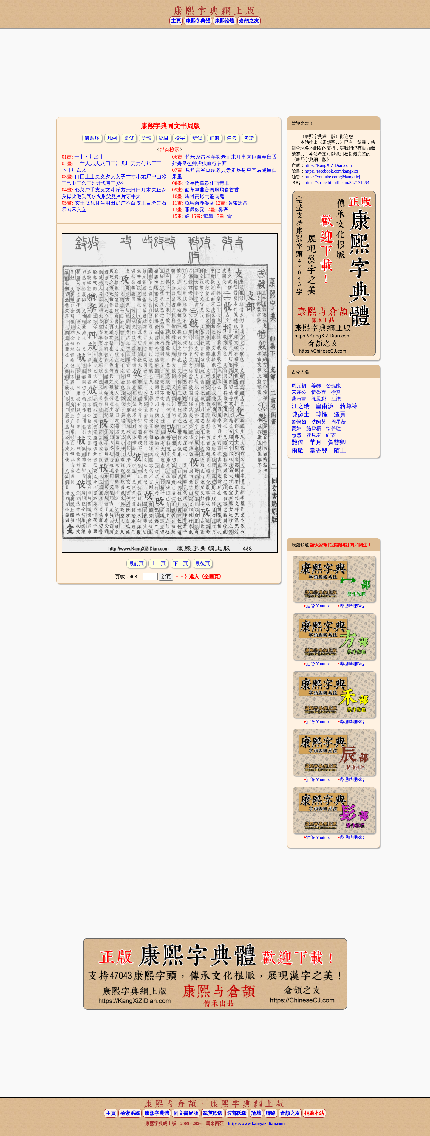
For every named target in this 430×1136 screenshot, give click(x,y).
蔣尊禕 (349, 406)
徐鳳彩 (318, 399)
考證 (249, 138)
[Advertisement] (215, 72)
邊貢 (340, 414)
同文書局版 (186, 1113)
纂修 (129, 138)
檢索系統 (130, 1113)
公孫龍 (333, 385)
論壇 (256, 1113)
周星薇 (338, 422)
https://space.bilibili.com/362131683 (337, 182)
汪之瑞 (301, 406)
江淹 (336, 399)
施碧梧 (313, 428)
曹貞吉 (299, 399)
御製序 (92, 138)
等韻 (146, 138)
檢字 (180, 138)
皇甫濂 (325, 406)
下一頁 (180, 563)
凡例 (112, 138)
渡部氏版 (237, 1113)
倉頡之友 (249, 21)
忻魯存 (318, 392)
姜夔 (316, 385)
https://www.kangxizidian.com (256, 1123)
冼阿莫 (318, 422)
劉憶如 (299, 422)
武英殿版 (213, 1113)
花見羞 (313, 435)
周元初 (299, 385)
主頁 (176, 21)
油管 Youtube (318, 606)
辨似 (197, 138)
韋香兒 (319, 450)
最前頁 (136, 563)
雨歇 (298, 450)
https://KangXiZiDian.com (328, 165)
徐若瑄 (333, 428)
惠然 (296, 435)
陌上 (340, 450)
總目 (164, 138)
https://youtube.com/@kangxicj (332, 176)
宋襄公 (299, 392)
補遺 (214, 138)
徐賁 (336, 392)
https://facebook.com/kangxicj (331, 171)
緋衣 (331, 435)
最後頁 (202, 563)
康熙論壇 (224, 21)
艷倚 (298, 442)
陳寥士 (301, 414)
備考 (232, 138)
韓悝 (322, 414)
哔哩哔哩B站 (352, 606)
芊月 (316, 442)
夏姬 (296, 428)
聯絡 (271, 1113)
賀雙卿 (337, 442)
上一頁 (158, 563)
